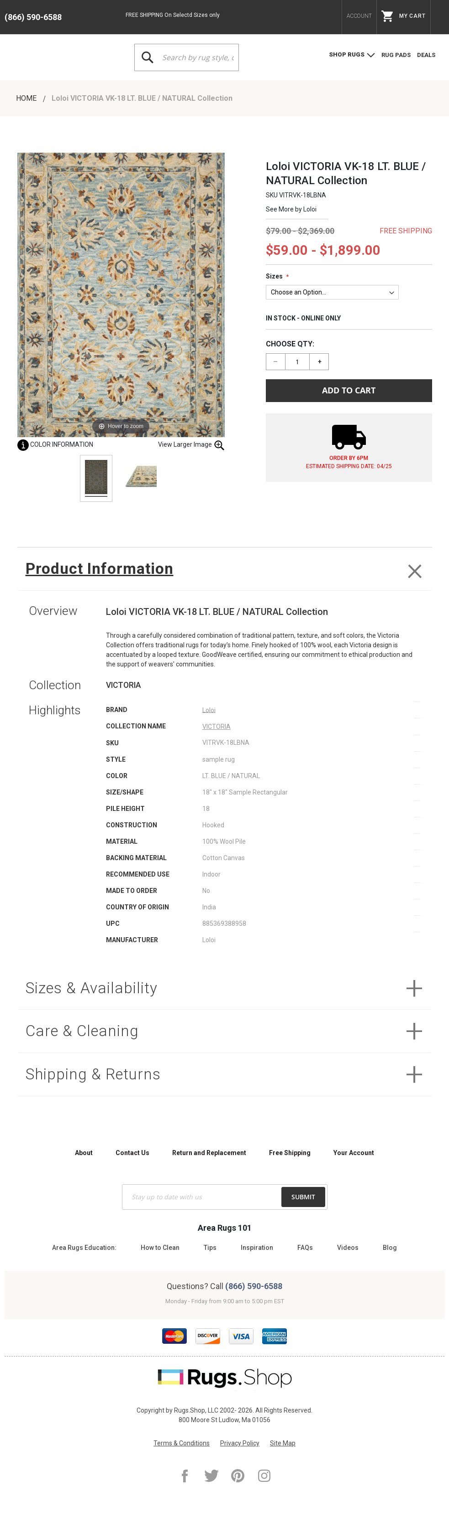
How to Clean (160, 1247)
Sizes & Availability (95, 990)
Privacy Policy (239, 1443)
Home (27, 98)
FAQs (305, 1247)
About (84, 1152)
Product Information (103, 569)
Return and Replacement (209, 1152)
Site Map (283, 1443)
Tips (210, 1247)
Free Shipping (290, 1152)
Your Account (353, 1152)
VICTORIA (216, 728)
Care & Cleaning (85, 1035)
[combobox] (186, 57)
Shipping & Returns (98, 1079)
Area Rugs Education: (84, 1247)
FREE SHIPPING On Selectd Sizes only (173, 15)
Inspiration (257, 1247)
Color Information (55, 444)
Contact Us (132, 1152)
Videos (348, 1247)
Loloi (310, 209)
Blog (390, 1247)
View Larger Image (191, 445)
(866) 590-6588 (33, 17)
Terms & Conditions (181, 1443)
